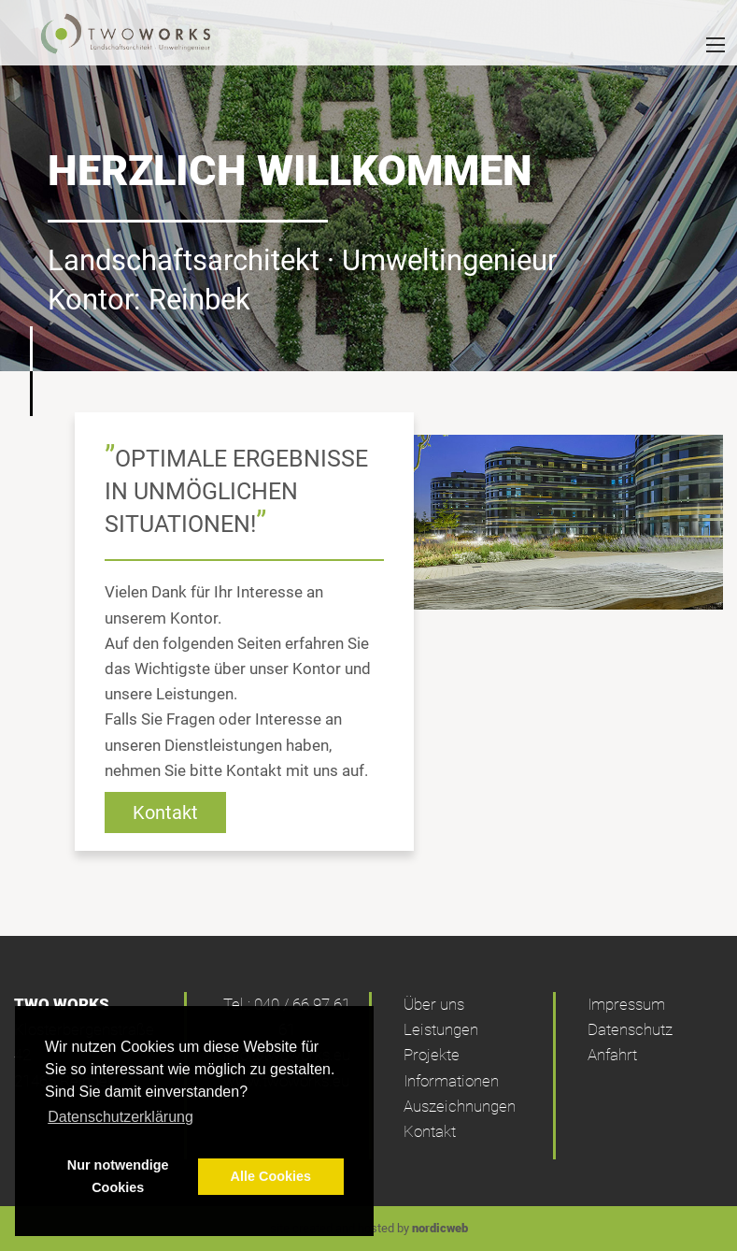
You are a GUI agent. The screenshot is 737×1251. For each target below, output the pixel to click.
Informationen (451, 1080)
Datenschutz (630, 1029)
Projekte (432, 1054)
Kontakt (165, 812)
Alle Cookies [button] (271, 1176)
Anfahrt (612, 1054)
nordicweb (440, 1228)
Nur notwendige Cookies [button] (118, 1176)
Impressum (626, 1004)
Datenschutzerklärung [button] (120, 1117)
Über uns (434, 1004)
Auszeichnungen (460, 1106)
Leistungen (441, 1029)
